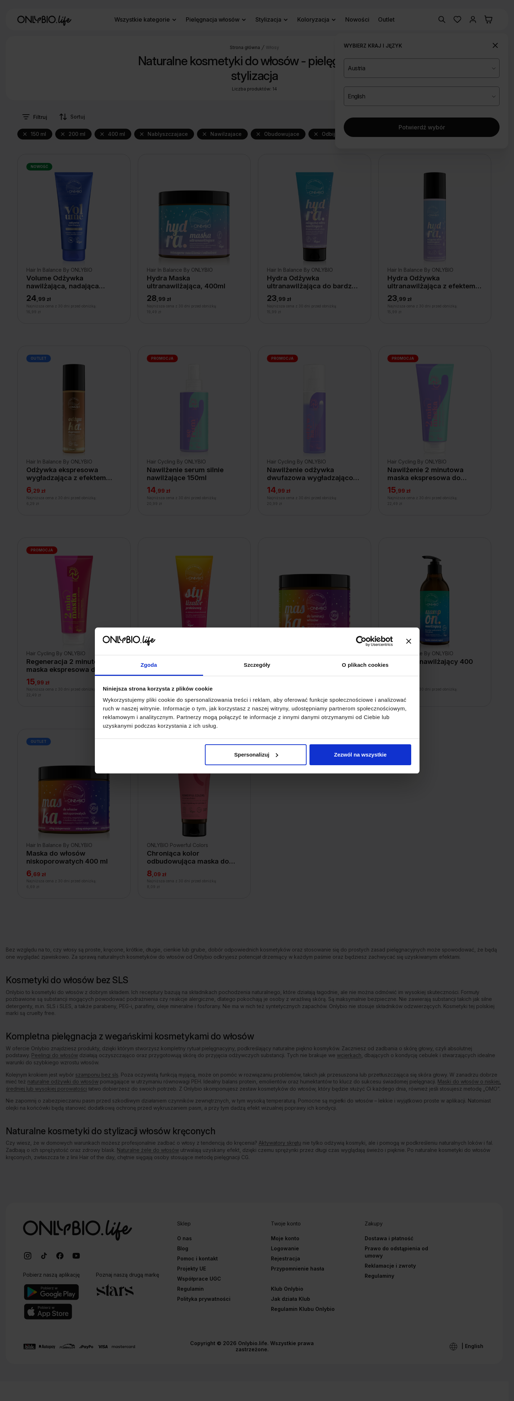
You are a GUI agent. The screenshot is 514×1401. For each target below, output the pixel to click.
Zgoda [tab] (149, 665)
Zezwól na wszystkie (360, 755)
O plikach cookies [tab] (365, 665)
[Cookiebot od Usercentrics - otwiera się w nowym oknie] (361, 641)
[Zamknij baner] (408, 641)
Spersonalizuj (256, 755)
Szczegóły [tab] (257, 665)
